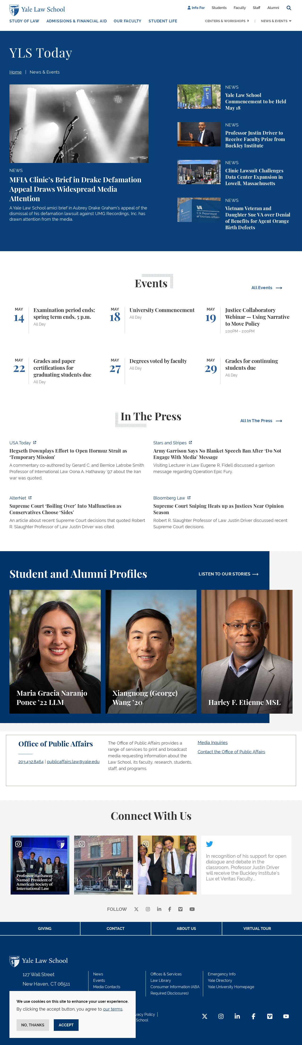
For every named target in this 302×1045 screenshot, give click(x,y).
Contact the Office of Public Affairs (231, 751)
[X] (136, 909)
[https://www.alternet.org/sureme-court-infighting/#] (79, 513)
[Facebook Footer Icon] (253, 1016)
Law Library (161, 980)
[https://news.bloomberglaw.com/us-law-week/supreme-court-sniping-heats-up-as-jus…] (223, 513)
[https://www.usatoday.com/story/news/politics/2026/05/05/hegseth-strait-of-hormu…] (79, 461)
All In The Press (256, 420)
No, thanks (32, 1025)
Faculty (240, 8)
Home (15, 72)
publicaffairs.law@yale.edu (73, 761)
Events (99, 980)
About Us (186, 928)
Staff (256, 8)
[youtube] (192, 909)
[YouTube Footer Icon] (286, 1016)
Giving (44, 928)
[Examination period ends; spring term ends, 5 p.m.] (55, 320)
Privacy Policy (142, 1014)
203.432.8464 (31, 761)
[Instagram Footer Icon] (221, 1016)
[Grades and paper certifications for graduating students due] (55, 371)
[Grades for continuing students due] (247, 371)
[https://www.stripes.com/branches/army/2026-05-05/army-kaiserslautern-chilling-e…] (223, 458)
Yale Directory (220, 980)
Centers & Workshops (225, 21)
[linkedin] (159, 909)
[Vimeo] (180, 909)
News (98, 974)
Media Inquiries (213, 742)
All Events (262, 287)
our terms (112, 1009)
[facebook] (169, 909)
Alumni (273, 8)
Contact (116, 928)
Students (219, 8)
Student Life (163, 21)
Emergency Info (222, 974)
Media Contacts (106, 987)
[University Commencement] (151, 320)
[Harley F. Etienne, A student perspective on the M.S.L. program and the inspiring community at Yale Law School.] (247, 652)
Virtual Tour (257, 928)
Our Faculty (128, 21)
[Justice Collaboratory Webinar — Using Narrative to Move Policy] (247, 320)
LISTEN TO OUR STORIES (225, 573)
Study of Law (24, 21)
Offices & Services (166, 974)
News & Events (274, 21)
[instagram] (148, 909)
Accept (66, 1025)
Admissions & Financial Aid (76, 21)
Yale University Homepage (231, 987)
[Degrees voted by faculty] (151, 371)
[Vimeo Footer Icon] (270, 1016)
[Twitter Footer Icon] (205, 1016)
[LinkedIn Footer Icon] (237, 1016)
